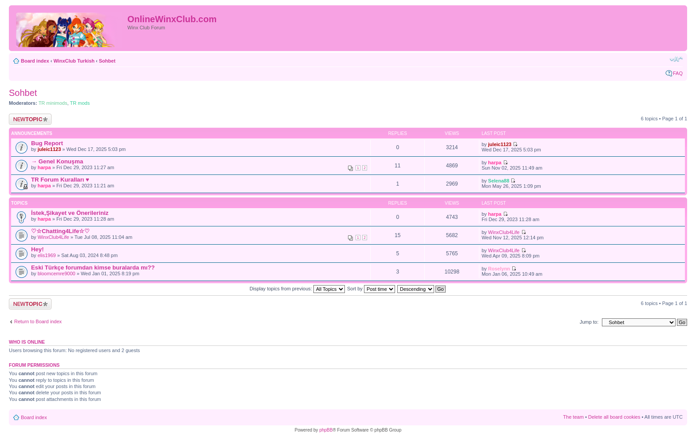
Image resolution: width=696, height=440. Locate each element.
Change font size (676, 59)
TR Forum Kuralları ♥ (60, 179)
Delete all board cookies (614, 417)
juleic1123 (49, 149)
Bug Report (47, 143)
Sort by (371, 288)
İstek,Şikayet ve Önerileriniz (69, 213)
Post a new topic (30, 119)
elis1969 (47, 255)
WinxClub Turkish (74, 60)
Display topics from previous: (297, 288)
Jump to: (589, 322)
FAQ (678, 73)
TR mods (80, 103)
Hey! (37, 249)
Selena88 (499, 180)
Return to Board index (38, 321)
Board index (35, 60)
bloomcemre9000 (56, 273)
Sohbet (107, 60)
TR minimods (53, 103)
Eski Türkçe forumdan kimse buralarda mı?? (93, 267)
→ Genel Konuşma (57, 161)
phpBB (325, 430)
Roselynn (499, 268)
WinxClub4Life (53, 237)
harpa (44, 167)
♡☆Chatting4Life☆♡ (60, 231)
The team (573, 417)
